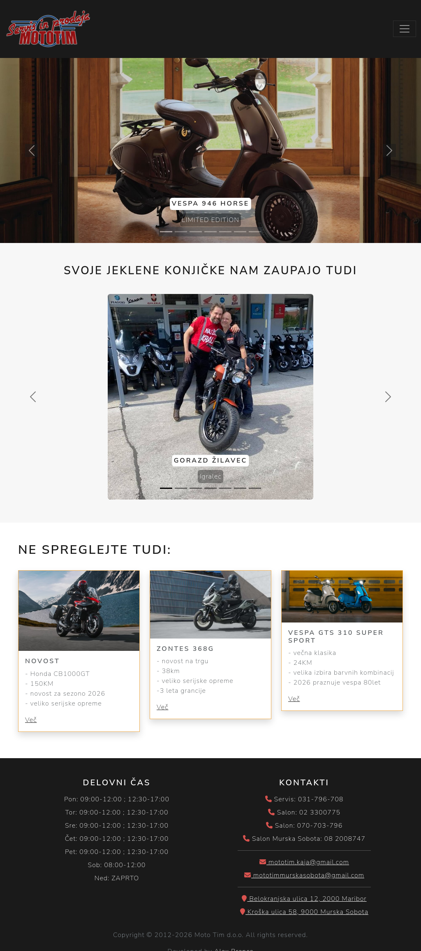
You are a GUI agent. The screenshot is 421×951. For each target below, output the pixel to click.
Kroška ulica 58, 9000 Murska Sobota (304, 911)
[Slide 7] (255, 231)
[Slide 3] (196, 231)
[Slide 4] (210, 231)
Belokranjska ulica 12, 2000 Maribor (304, 898)
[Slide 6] (240, 231)
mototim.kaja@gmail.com (304, 862)
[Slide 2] (181, 231)
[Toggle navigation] (404, 29)
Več (31, 719)
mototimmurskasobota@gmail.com (304, 875)
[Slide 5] (225, 231)
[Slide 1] (166, 231)
